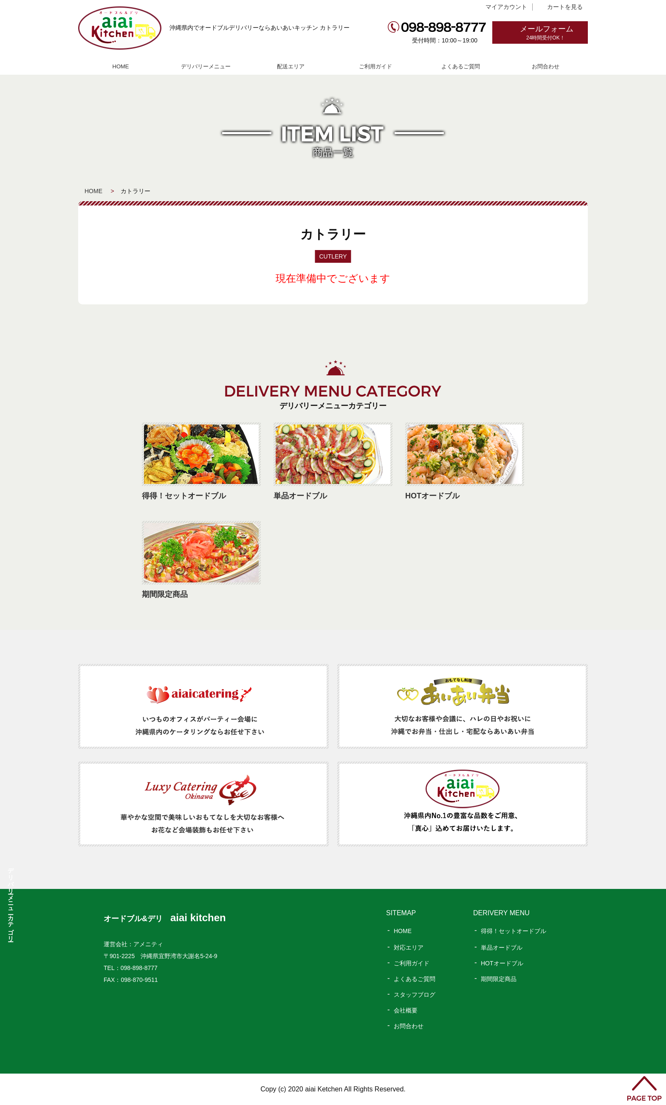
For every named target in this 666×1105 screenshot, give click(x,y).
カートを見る (565, 6)
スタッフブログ (414, 994)
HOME (121, 66)
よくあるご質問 (460, 66)
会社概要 (406, 1010)
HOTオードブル (502, 963)
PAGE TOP (644, 1088)
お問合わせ (545, 66)
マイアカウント (506, 6)
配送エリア (291, 66)
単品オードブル (501, 947)
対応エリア (408, 947)
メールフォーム (554, 33)
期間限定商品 (498, 979)
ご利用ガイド (375, 66)
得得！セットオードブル (513, 931)
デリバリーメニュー (206, 66)
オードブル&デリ (165, 918)
